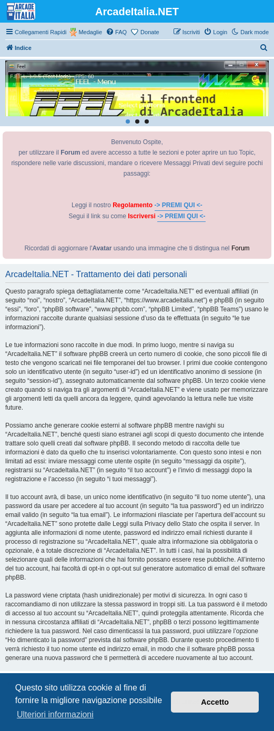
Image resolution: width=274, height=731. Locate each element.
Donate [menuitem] (149, 32)
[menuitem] (116, 32)
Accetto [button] (215, 702)
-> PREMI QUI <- (178, 205)
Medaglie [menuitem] (90, 32)
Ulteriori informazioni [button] (55, 714)
